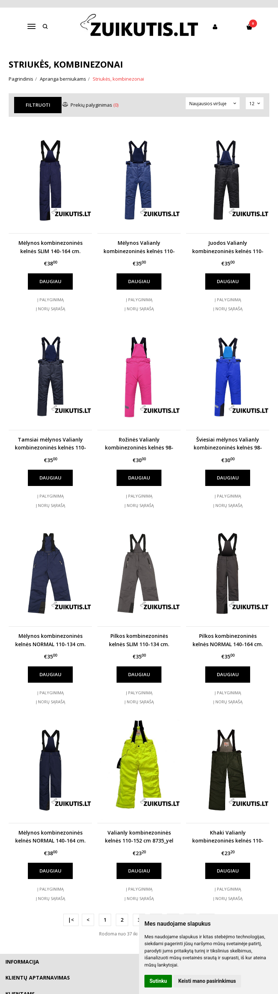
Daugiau (50, 281)
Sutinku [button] (158, 981)
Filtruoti (38, 105)
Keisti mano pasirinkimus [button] (207, 981)
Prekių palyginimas (91, 105)
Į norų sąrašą (50, 308)
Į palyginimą (50, 299)
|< (71, 919)
